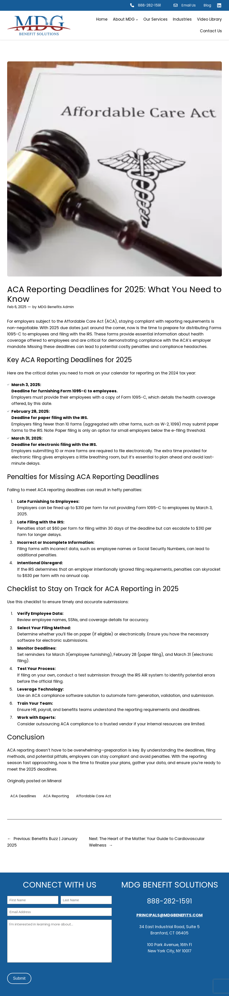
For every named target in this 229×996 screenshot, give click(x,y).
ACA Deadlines (23, 796)
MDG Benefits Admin (56, 307)
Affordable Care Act (93, 796)
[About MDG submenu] (137, 19)
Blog (207, 5)
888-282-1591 (149, 5)
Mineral (54, 781)
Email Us (188, 5)
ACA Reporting (56, 796)
